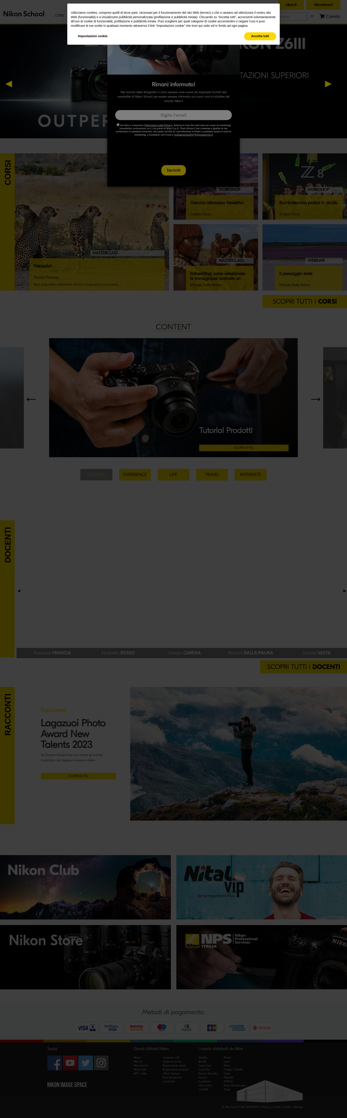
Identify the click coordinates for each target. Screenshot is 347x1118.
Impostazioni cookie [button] (93, 36)
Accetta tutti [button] (260, 36)
